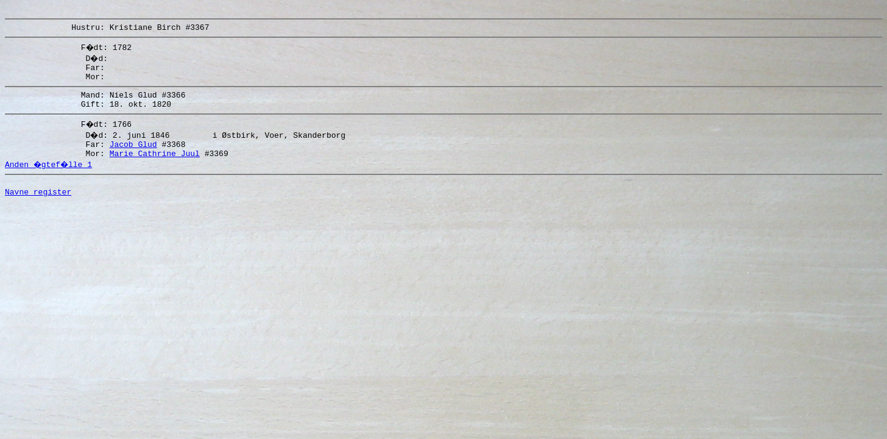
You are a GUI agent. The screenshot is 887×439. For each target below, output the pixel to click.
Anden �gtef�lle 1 (50, 178)
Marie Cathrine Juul (155, 167)
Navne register (38, 209)
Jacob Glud (133, 156)
